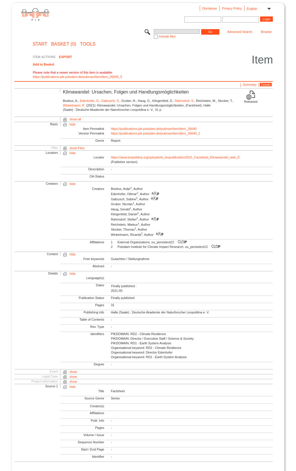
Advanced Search (239, 31)
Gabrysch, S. (110, 100)
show (73, 371)
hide (73, 124)
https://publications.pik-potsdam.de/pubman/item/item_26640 (154, 128)
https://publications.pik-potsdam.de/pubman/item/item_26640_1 (155, 133)
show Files (77, 148)
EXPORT (65, 57)
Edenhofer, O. (89, 100)
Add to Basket (43, 64)
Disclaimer (209, 8)
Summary (249, 84)
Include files (167, 36)
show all (75, 119)
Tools (88, 44)
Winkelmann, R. (74, 105)
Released (250, 101)
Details (266, 84)
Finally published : (123, 286)
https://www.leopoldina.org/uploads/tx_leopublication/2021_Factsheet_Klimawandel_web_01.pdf (178, 157)
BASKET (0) (63, 44)
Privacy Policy (232, 8)
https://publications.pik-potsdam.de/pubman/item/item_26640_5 (77, 76)
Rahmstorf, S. (184, 100)
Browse (266, 31)
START (40, 44)
